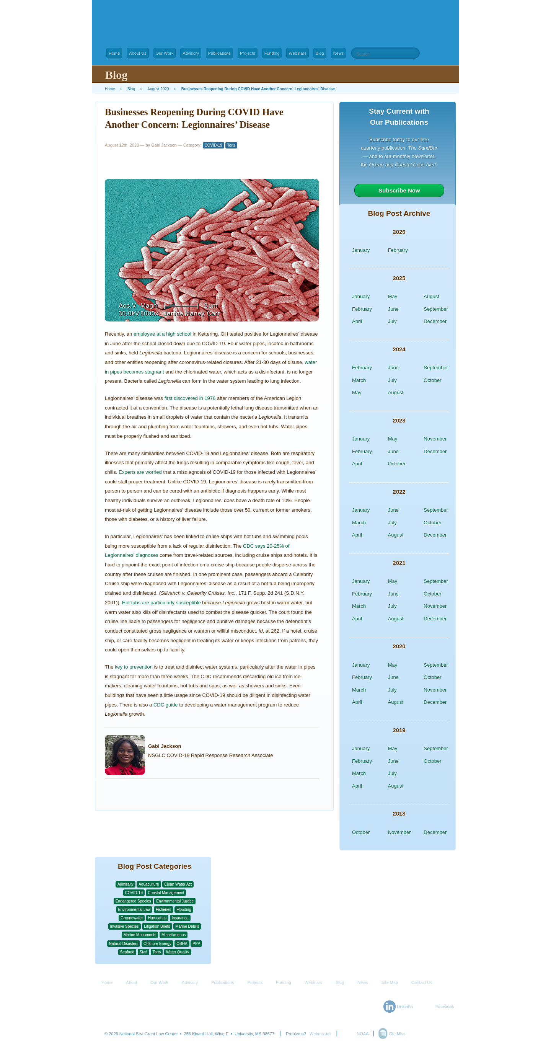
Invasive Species (124, 926)
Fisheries (163, 909)
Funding (272, 53)
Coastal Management (166, 893)
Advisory (191, 53)
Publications (219, 53)
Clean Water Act (178, 884)
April (357, 321)
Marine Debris (187, 926)
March (359, 380)
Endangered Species (133, 901)
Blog (320, 53)
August (431, 296)
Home (114, 53)
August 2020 (158, 89)
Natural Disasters (124, 943)
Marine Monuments (140, 935)
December (435, 321)
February (398, 250)
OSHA (181, 943)
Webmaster (320, 1033)
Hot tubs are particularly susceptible (161, 602)
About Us (137, 53)
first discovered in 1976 (190, 398)
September (436, 309)
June (393, 309)
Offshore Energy (157, 943)
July (392, 321)
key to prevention (134, 667)
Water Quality (177, 952)
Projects (247, 53)
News (338, 53)
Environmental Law (134, 909)
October (432, 380)
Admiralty (125, 884)
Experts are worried (140, 472)
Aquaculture (149, 884)
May (393, 296)
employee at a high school (162, 334)
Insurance (180, 918)
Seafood (127, 952)
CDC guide (165, 705)
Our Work (165, 53)
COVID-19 (213, 145)
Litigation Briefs (157, 926)
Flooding (183, 909)
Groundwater (132, 918)
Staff (143, 952)
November (435, 439)
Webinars (297, 53)
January (361, 250)
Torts (231, 145)
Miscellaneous (173, 935)
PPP (196, 943)
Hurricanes (157, 918)
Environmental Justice (175, 901)
